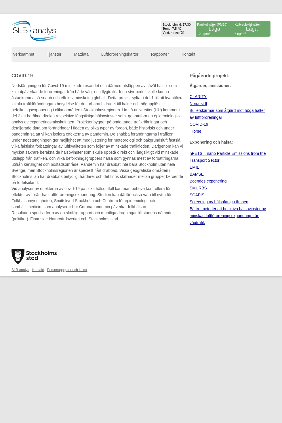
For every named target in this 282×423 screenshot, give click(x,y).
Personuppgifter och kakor (67, 270)
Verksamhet (23, 54)
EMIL (194, 167)
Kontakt (188, 54)
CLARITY (198, 96)
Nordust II (198, 103)
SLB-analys (20, 270)
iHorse (195, 131)
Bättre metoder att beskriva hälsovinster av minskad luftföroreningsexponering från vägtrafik (228, 215)
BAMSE (197, 174)
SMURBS (198, 188)
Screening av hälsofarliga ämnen (219, 202)
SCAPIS (197, 195)
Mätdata (81, 54)
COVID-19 (199, 124)
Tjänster (54, 54)
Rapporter (160, 54)
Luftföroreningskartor (119, 54)
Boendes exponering (208, 181)
